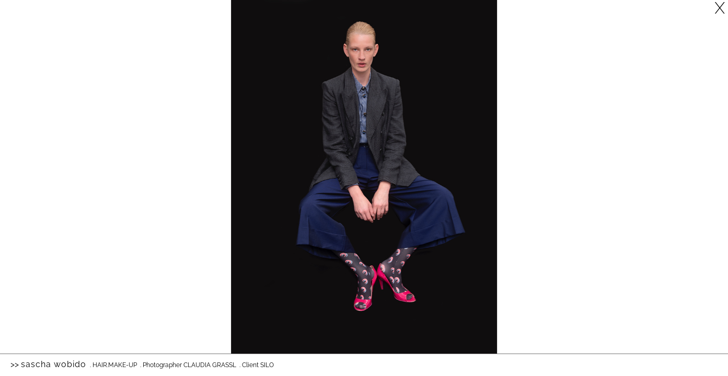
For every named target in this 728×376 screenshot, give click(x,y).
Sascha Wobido (53, 364)
